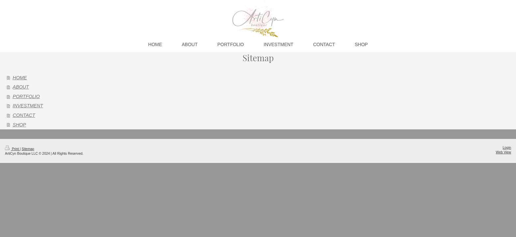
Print (12, 149)
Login (507, 147)
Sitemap (28, 149)
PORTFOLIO (26, 96)
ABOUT (21, 87)
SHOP (19, 124)
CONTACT (24, 115)
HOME (20, 77)
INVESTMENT (28, 105)
